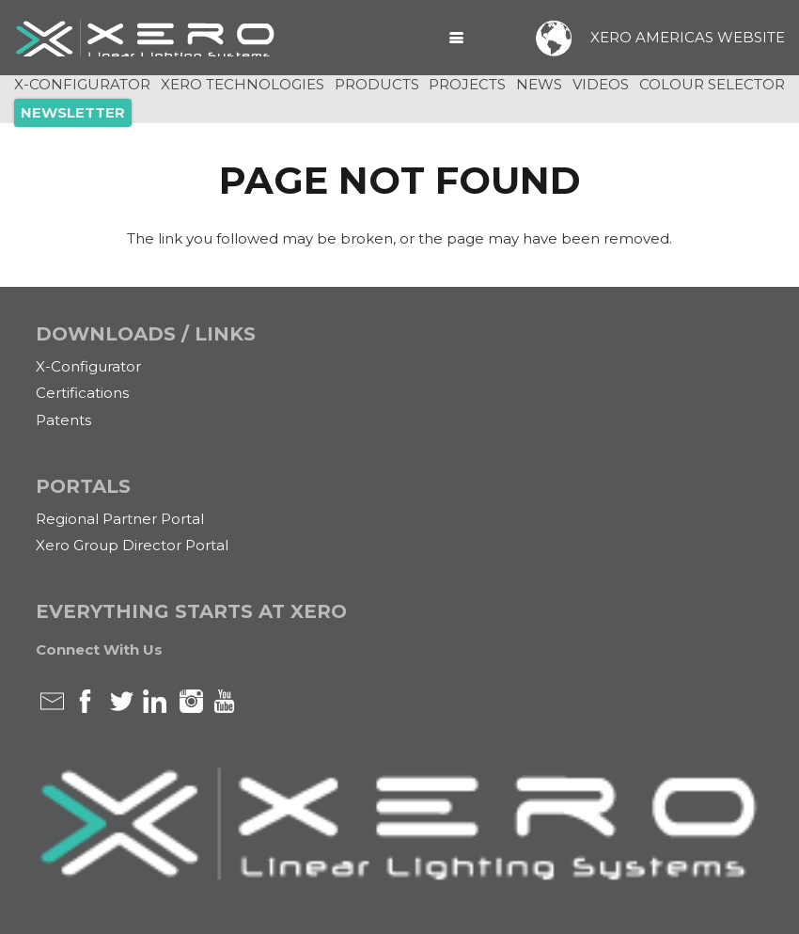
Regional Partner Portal (120, 519)
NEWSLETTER (73, 112)
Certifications (82, 393)
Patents (63, 420)
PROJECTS (467, 84)
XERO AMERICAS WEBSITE (687, 37)
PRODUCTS (377, 84)
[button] (456, 38)
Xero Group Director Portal (132, 545)
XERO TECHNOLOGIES (242, 84)
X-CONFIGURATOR (82, 84)
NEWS (539, 84)
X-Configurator (88, 366)
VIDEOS (600, 84)
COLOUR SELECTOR (712, 84)
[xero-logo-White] (145, 37)
